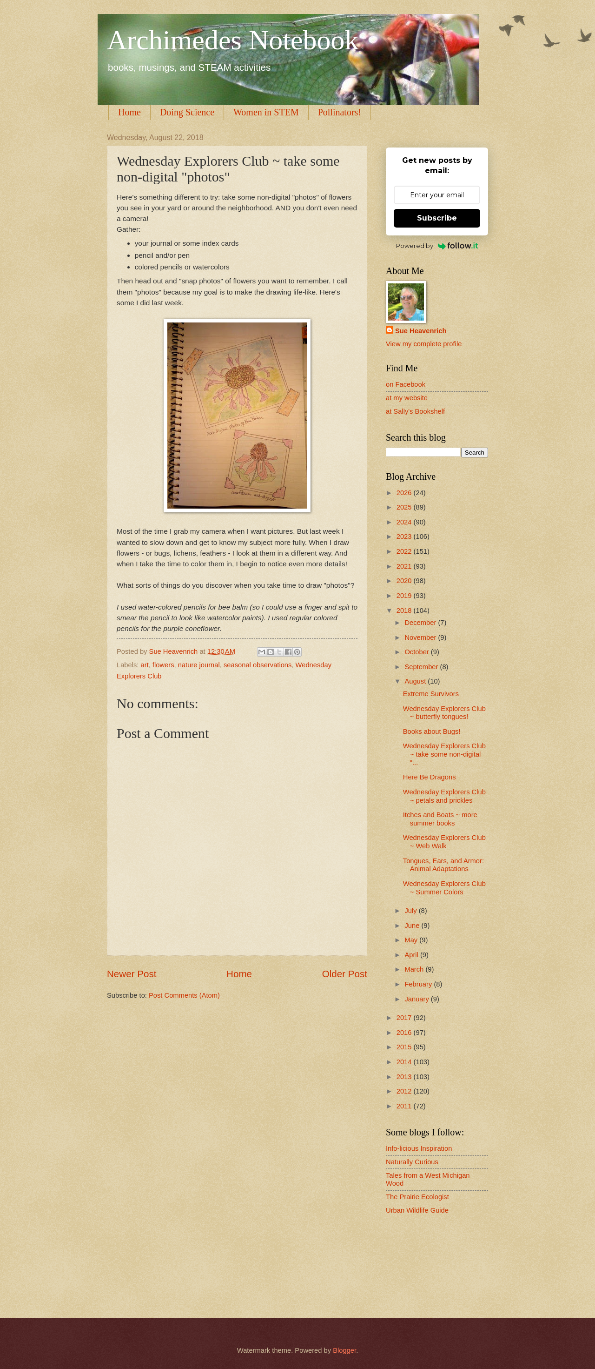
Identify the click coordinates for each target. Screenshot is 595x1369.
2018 (405, 610)
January (417, 999)
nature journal (199, 665)
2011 (405, 1106)
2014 (405, 1062)
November (421, 637)
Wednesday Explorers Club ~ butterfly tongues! (444, 713)
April (412, 955)
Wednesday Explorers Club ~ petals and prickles (444, 796)
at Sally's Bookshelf (415, 411)
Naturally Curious (412, 1162)
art (145, 665)
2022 (405, 551)
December (421, 622)
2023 (405, 536)
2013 (405, 1076)
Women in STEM (266, 112)
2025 (405, 507)
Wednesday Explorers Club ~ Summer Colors (444, 888)
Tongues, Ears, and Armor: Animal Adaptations (443, 865)
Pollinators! (339, 112)
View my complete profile (424, 344)
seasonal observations (257, 665)
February (419, 984)
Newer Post (131, 973)
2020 (405, 580)
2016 (405, 1032)
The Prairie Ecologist (417, 1197)
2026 (405, 493)
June (412, 925)
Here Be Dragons (429, 777)
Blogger (344, 1350)
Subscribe (437, 218)
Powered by (437, 245)
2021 (405, 566)
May (411, 940)
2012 (405, 1091)
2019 (405, 595)
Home (129, 112)
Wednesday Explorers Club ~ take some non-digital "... (444, 754)
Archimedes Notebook (233, 40)
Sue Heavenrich (420, 331)
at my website (407, 398)
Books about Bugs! (432, 731)
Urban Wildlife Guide (417, 1210)
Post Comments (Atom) (184, 995)
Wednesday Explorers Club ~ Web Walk (444, 842)
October (417, 652)
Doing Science (187, 112)
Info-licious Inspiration (419, 1148)
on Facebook (405, 384)
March (414, 969)
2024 (405, 522)
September (422, 667)
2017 (405, 1017)
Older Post (344, 973)
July (411, 910)
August (416, 681)
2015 (405, 1047)
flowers (163, 665)
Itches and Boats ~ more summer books (440, 819)
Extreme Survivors (431, 694)
